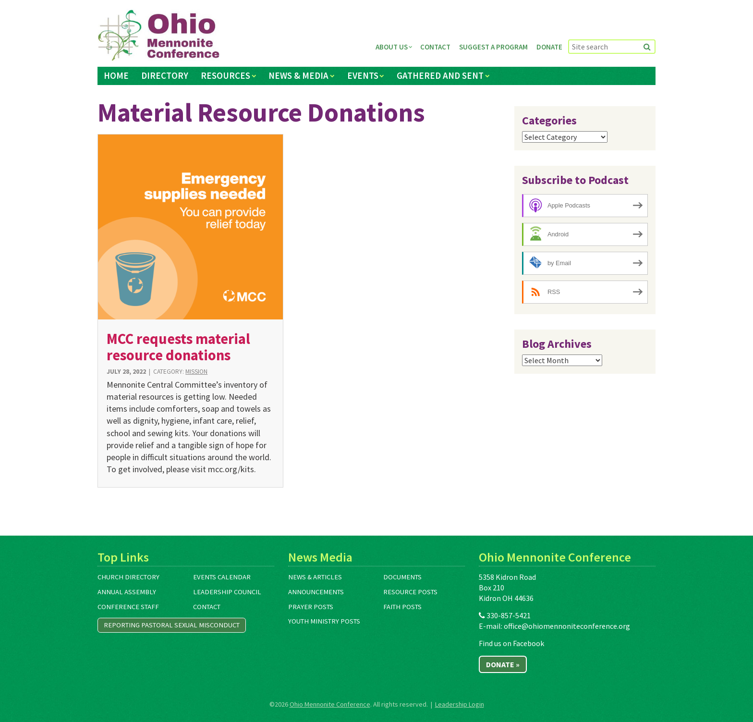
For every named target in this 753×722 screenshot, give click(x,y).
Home (116, 75)
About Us (392, 46)
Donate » (503, 664)
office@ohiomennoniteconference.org (567, 626)
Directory (164, 75)
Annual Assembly (126, 591)
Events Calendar (222, 577)
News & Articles (315, 577)
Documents (402, 577)
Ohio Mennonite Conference (330, 704)
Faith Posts (402, 606)
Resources (225, 75)
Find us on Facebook (511, 643)
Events (362, 75)
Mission (196, 371)
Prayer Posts (310, 606)
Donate (549, 46)
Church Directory (128, 577)
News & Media (298, 75)
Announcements (316, 591)
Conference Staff (128, 606)
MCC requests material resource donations (178, 347)
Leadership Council (227, 591)
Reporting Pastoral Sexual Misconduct (172, 625)
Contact (435, 46)
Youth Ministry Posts (324, 621)
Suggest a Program (493, 46)
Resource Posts (410, 591)
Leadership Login (459, 704)
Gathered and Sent (440, 75)
